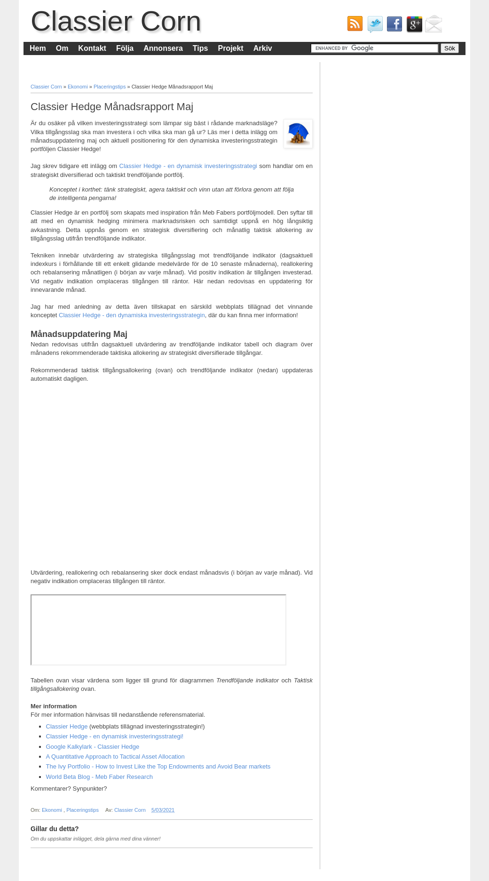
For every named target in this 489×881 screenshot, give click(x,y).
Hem (38, 48)
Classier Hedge (67, 726)
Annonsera (163, 48)
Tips (200, 48)
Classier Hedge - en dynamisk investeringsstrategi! (115, 736)
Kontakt (92, 48)
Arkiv (262, 48)
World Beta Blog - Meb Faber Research (99, 776)
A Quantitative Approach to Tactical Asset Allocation (115, 756)
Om (62, 48)
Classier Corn (116, 21)
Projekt (230, 48)
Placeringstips (110, 86)
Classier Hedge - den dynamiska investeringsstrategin (132, 315)
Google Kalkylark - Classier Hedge (93, 746)
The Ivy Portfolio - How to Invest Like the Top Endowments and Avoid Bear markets (158, 766)
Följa (125, 48)
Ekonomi (78, 86)
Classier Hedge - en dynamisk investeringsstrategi (188, 165)
